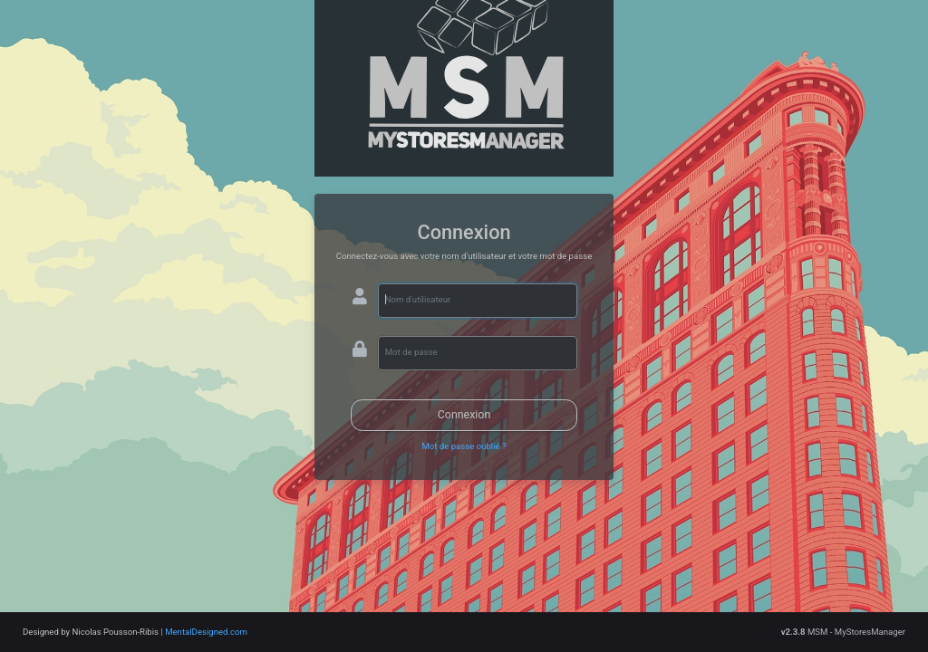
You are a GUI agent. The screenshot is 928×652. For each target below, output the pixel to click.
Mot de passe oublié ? (463, 446)
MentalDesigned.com (206, 632)
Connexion (464, 414)
